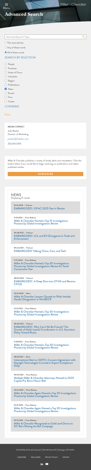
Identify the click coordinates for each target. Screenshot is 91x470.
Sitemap (66, 457)
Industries (12, 76)
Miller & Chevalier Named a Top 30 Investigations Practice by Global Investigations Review (41, 313)
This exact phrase (15, 43)
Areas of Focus (15, 72)
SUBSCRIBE (45, 174)
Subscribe (21, 457)
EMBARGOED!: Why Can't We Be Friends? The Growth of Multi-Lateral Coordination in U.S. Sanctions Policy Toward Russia (44, 329)
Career (11, 101)
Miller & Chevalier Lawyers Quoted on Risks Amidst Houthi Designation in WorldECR (42, 298)
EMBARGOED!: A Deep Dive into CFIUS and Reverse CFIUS (44, 282)
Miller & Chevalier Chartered (31, 450)
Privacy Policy (51, 457)
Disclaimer (35, 457)
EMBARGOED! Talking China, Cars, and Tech (40, 251)
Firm (10, 97)
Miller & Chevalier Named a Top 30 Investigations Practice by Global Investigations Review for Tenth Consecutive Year (41, 266)
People (11, 64)
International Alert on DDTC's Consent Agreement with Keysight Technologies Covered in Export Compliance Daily (45, 363)
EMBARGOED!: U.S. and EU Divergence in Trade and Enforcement (44, 237)
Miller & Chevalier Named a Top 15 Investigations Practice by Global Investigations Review (41, 222)
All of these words (15, 52)
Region (11, 81)
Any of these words (16, 47)
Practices (12, 68)
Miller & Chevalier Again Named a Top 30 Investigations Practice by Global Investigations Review (45, 394)
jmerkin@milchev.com (18, 139)
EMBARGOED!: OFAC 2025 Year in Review (39, 208)
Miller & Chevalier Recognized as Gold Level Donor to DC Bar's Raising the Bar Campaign (43, 425)
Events (11, 93)
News (10, 89)
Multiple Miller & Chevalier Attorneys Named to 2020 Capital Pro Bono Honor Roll (44, 379)
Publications (14, 85)
